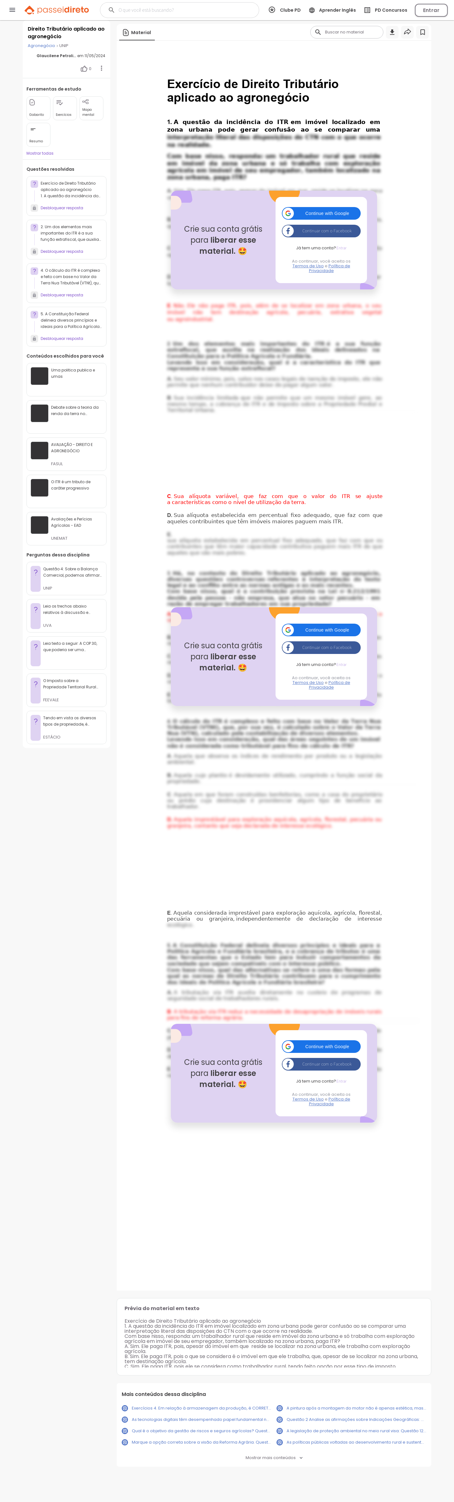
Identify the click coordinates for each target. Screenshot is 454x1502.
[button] (321, 213)
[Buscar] (174, 10)
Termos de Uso (308, 266)
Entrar (431, 10)
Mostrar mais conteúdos (274, 1458)
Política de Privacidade (329, 268)
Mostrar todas (40, 153)
